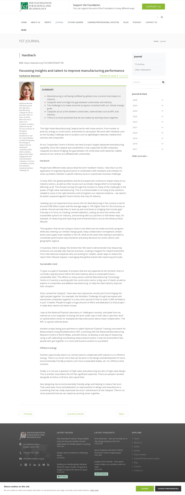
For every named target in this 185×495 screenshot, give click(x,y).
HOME (24, 22)
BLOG (125, 22)
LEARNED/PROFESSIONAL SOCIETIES (103, 22)
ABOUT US (35, 22)
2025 (148, 105)
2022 (148, 122)
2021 (148, 127)
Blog (136, 462)
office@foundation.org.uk (33, 458)
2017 (148, 149)
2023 (148, 116)
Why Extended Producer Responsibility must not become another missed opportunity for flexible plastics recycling (73, 441)
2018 (148, 143)
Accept (145, 489)
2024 (148, 111)
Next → (122, 413)
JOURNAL (59, 22)
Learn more (94, 490)
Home (156, 41)
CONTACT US (151, 22)
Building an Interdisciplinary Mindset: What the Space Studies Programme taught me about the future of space (72, 467)
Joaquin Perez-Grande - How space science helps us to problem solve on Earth (109, 464)
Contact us (138, 470)
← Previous (26, 413)
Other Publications (143, 69)
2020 (148, 132)
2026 (148, 100)
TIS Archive (140, 64)
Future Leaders (140, 454)
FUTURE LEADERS (75, 22)
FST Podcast (101, 474)
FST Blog (62, 476)
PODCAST (137, 22)
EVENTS (47, 22)
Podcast (137, 466)
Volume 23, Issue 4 (114, 75)
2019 (148, 138)
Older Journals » (139, 156)
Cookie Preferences (168, 489)
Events (136, 446)
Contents (75, 413)
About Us (138, 442)
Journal (138, 56)
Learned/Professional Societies (147, 458)
